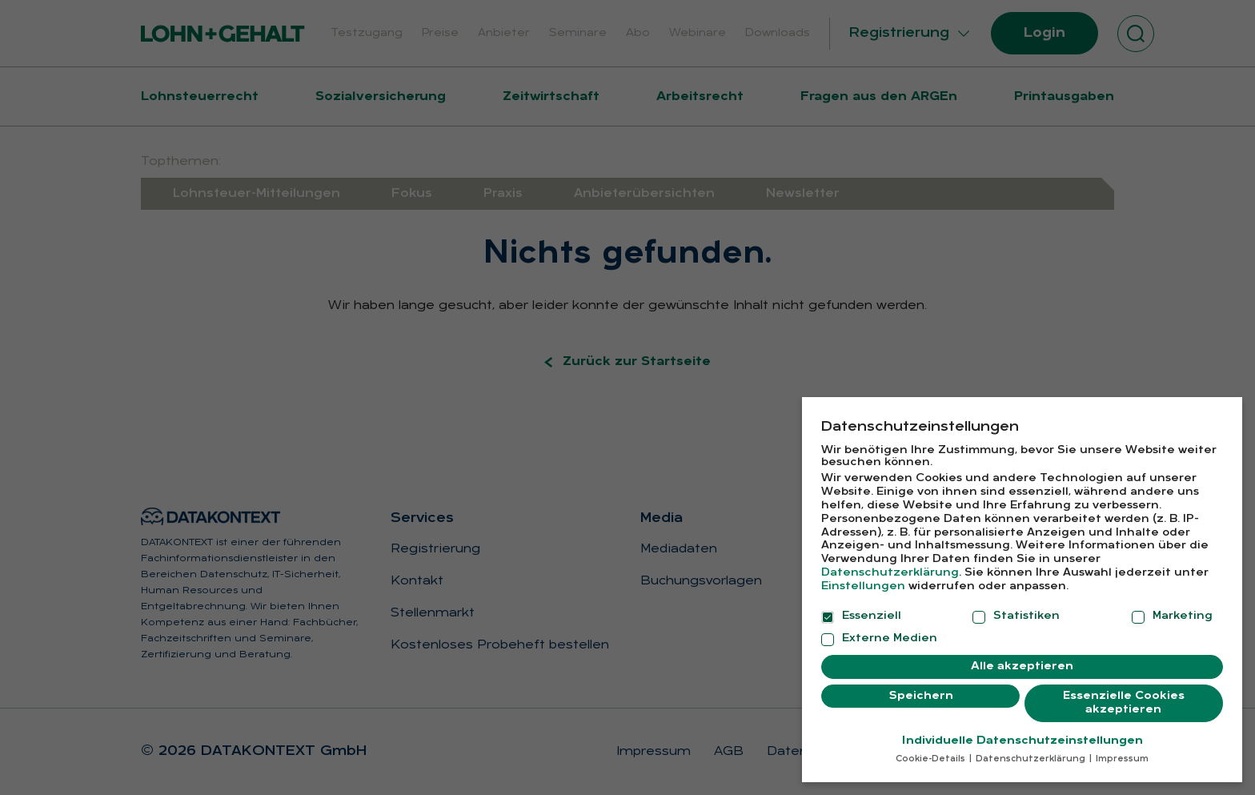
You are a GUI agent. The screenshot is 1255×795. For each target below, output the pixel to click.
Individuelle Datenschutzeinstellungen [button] (1022, 735)
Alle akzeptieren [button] (1022, 660)
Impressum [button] (1121, 753)
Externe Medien (879, 632)
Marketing (1172, 610)
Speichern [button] (920, 690)
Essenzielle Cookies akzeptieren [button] (1124, 697)
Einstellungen (863, 580)
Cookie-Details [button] (932, 753)
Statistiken (1016, 610)
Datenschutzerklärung (890, 566)
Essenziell (861, 610)
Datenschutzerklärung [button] (1030, 753)
